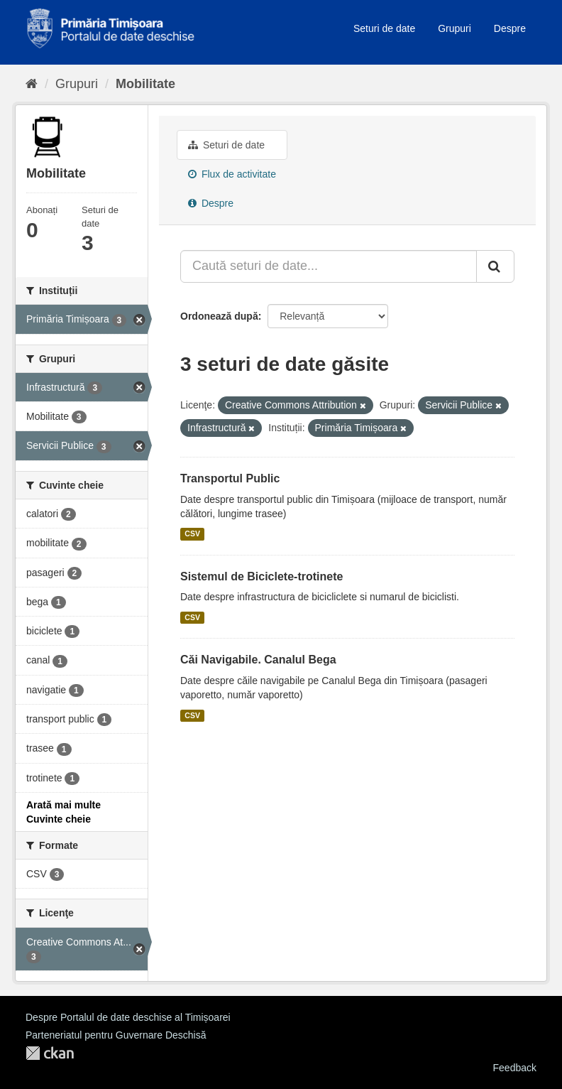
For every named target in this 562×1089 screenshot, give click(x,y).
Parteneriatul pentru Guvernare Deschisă (116, 1035)
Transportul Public (230, 478)
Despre (510, 28)
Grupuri (454, 28)
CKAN (50, 1053)
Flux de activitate (232, 174)
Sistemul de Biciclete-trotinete (261, 576)
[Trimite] (495, 266)
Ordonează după (219, 316)
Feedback (514, 1067)
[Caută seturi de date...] (328, 266)
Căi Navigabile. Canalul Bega (258, 660)
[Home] (32, 84)
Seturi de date (384, 28)
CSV (192, 534)
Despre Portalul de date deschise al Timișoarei (128, 1017)
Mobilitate (145, 84)
